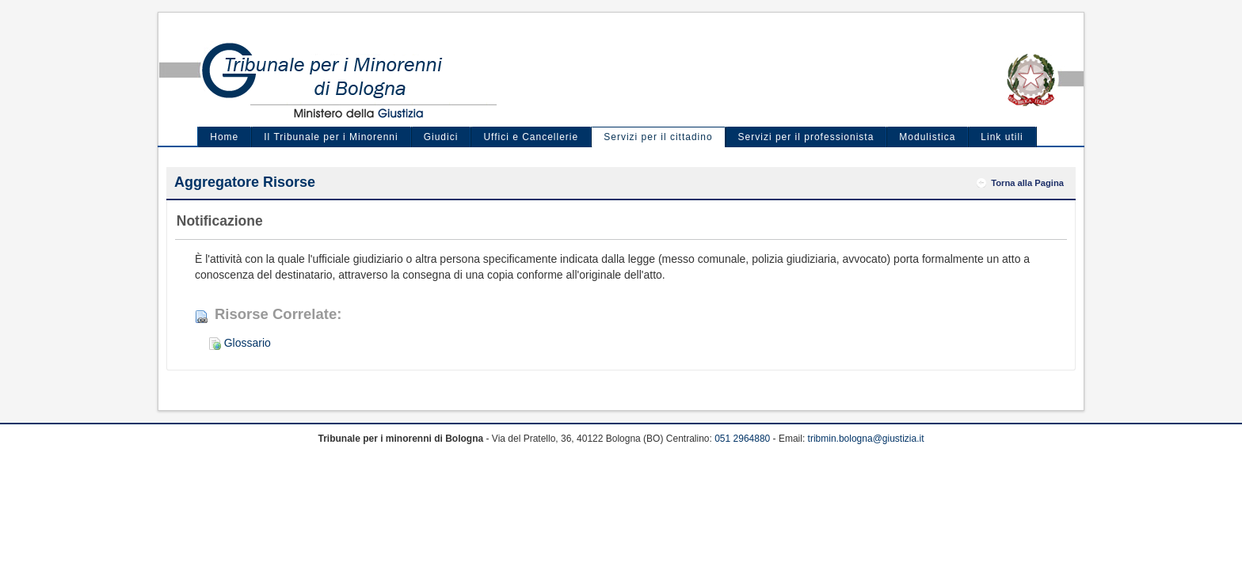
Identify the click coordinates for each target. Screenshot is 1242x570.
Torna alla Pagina (1027, 183)
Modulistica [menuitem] (927, 136)
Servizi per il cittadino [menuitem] (658, 136)
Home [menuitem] (224, 136)
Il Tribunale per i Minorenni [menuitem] (331, 136)
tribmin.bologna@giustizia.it (866, 438)
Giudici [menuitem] (441, 136)
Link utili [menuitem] (1002, 136)
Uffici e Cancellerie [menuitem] (530, 136)
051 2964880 (742, 438)
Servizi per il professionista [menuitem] (806, 136)
